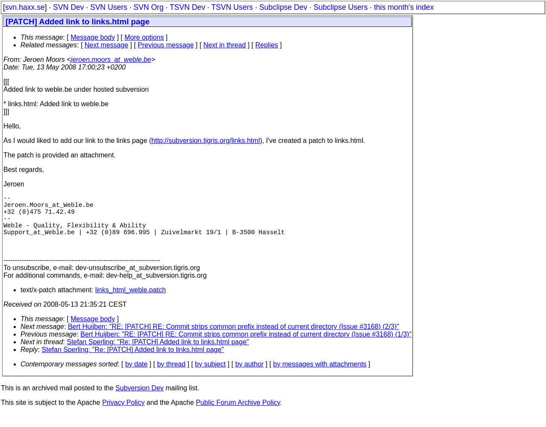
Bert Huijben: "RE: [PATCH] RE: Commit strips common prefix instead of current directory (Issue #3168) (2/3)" (233, 340)
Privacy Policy (123, 416)
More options (144, 37)
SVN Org (148, 7)
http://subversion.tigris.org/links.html (205, 140)
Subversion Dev (140, 401)
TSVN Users (232, 7)
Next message (106, 45)
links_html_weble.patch (130, 303)
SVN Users (108, 7)
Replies (267, 45)
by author (249, 377)
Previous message (166, 45)
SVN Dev (68, 7)
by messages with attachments (319, 377)
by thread (171, 377)
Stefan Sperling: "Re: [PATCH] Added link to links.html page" (158, 355)
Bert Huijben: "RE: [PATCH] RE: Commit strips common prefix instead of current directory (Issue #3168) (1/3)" (246, 347)
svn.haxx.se (25, 7)
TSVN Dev (187, 7)
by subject (210, 377)
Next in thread (224, 45)
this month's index (404, 7)
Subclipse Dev (283, 7)
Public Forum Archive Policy (238, 416)
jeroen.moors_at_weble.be (111, 59)
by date (136, 377)
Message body (92, 37)
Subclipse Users (341, 7)
